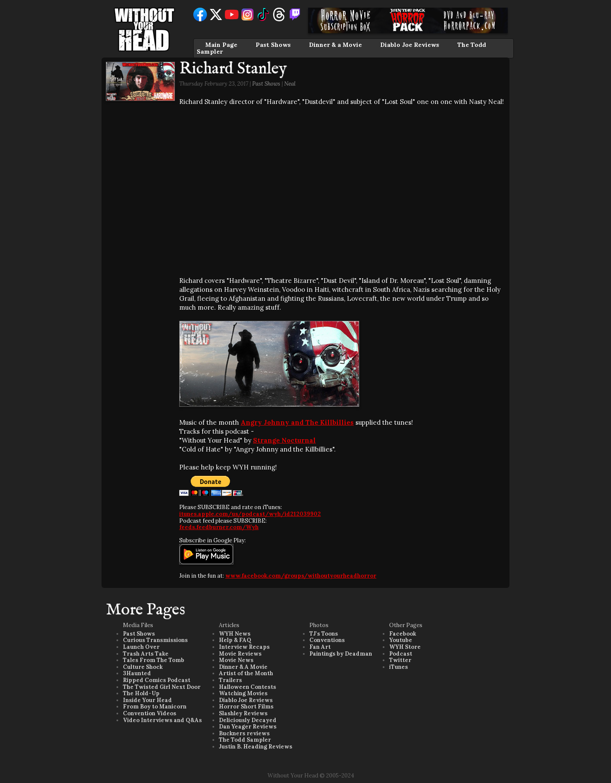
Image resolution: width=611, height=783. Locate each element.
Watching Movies (243, 693)
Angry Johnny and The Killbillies (297, 422)
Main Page (221, 45)
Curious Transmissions (155, 640)
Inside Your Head (147, 700)
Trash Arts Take (146, 653)
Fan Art (320, 647)
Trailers (230, 680)
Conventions (327, 640)
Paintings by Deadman (340, 653)
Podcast (400, 653)
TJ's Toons (323, 633)
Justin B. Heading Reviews (255, 746)
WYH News (234, 633)
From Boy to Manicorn (154, 706)
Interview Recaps (244, 647)
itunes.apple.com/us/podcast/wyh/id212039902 (250, 514)
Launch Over (141, 647)
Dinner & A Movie (243, 667)
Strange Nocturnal (284, 440)
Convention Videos (149, 713)
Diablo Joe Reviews (409, 45)
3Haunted (137, 673)
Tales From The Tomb (153, 660)
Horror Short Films (246, 706)
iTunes (398, 667)
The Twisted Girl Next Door (162, 687)
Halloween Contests (247, 687)
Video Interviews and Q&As (162, 720)
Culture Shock (143, 667)
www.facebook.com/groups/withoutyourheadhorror (300, 575)
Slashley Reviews (243, 713)
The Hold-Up (141, 693)
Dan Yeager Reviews (247, 726)
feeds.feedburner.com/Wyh (219, 527)
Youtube (400, 640)
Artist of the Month (246, 673)
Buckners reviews (244, 733)
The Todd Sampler (245, 739)
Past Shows (273, 45)
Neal (290, 83)
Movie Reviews (240, 653)
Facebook (402, 633)
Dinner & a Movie (335, 45)
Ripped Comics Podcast (156, 680)
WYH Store (405, 647)
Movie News (236, 660)
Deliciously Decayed (247, 720)
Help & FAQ (235, 640)
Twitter (400, 660)
